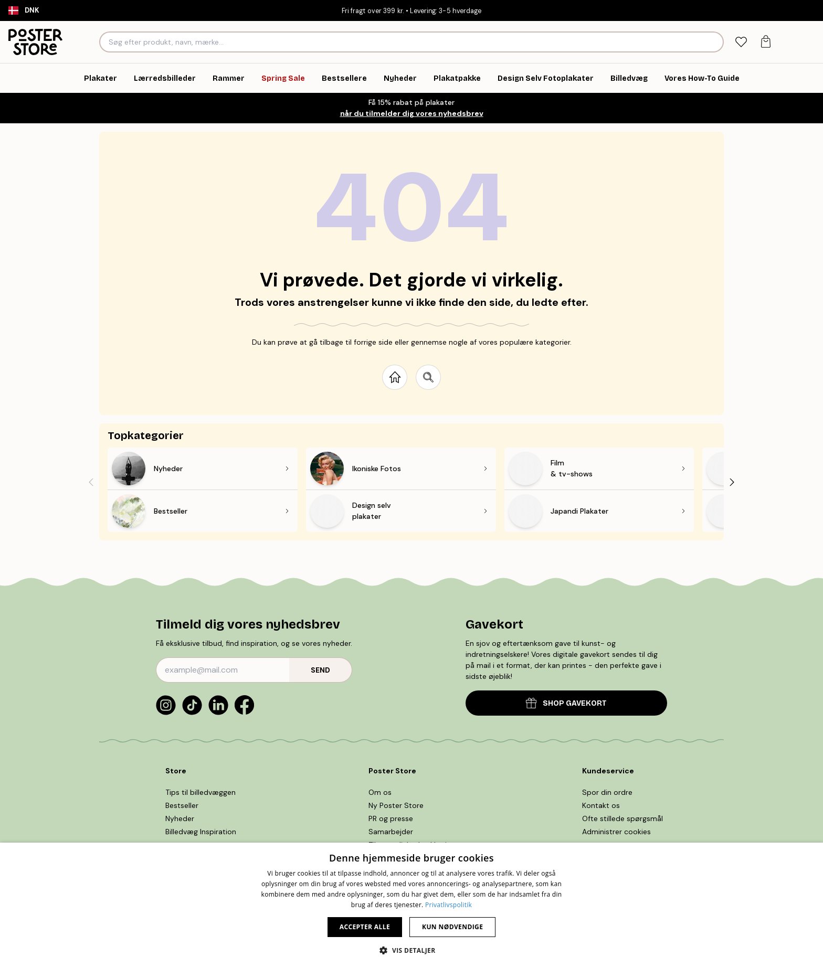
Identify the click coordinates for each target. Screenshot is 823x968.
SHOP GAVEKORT (566, 703)
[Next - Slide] (732, 481)
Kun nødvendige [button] (452, 926)
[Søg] (714, 41)
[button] (411, 950)
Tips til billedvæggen (200, 792)
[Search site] (428, 377)
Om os (380, 792)
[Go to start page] (394, 377)
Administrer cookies (616, 831)
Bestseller (181, 805)
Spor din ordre (607, 792)
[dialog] (411, 905)
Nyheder (179, 818)
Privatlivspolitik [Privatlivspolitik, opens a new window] (448, 904)
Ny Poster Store (396, 805)
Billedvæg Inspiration (200, 831)
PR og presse (390, 818)
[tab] (741, 42)
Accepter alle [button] (365, 926)
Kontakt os (601, 805)
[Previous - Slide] (90, 481)
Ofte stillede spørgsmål (622, 818)
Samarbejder (390, 831)
